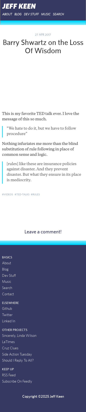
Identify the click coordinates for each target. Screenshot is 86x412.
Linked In (8, 321)
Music (45, 14)
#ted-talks (22, 194)
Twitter (7, 315)
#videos (7, 194)
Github (7, 309)
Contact (8, 294)
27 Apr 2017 (43, 34)
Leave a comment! (43, 232)
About (6, 263)
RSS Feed (9, 375)
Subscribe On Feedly (17, 381)
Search (58, 14)
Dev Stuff (31, 14)
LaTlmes (8, 342)
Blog (17, 14)
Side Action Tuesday (17, 354)
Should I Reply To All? (18, 360)
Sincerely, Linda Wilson (19, 336)
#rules (35, 194)
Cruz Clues (10, 348)
